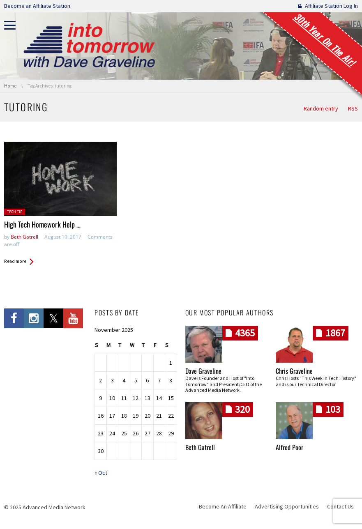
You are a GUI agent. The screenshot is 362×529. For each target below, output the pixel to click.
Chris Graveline (294, 371)
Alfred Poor (289, 447)
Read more (15, 261)
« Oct (101, 472)
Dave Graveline (203, 371)
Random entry (321, 108)
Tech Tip (14, 211)
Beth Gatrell (24, 236)
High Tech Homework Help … (42, 224)
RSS (353, 108)
